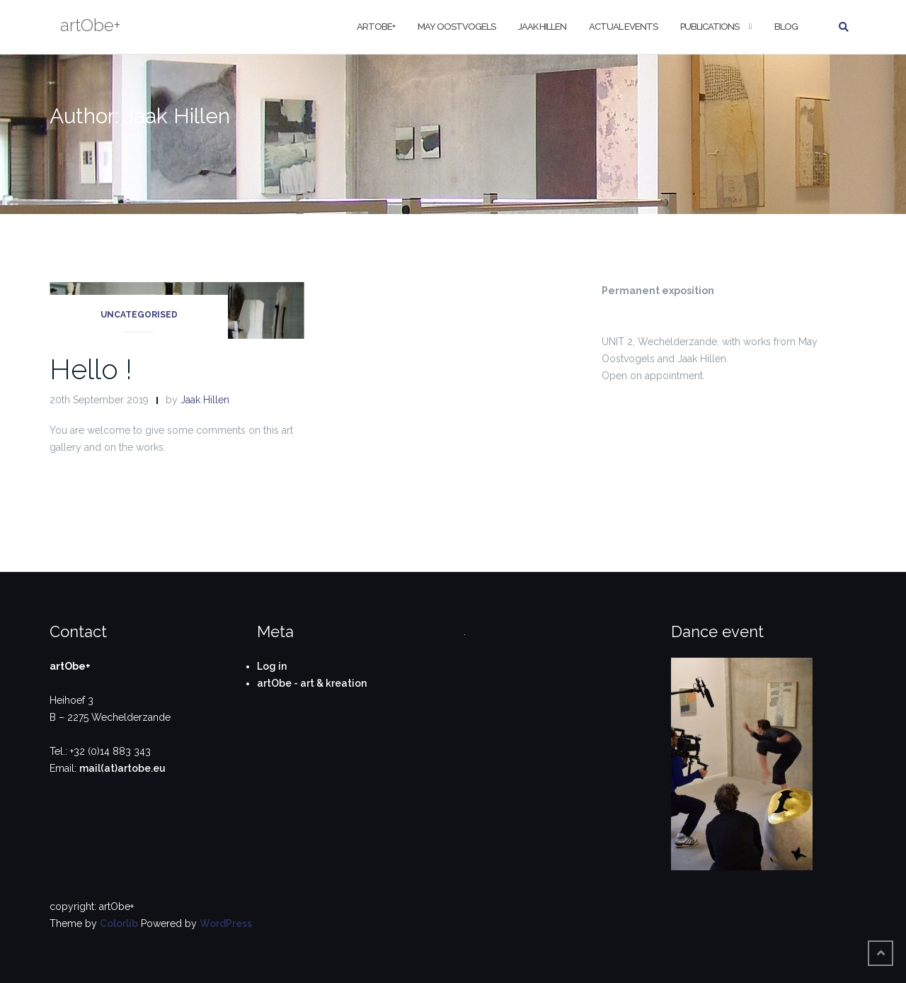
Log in (272, 666)
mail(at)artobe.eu (122, 768)
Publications (709, 26)
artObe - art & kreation (312, 683)
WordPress (226, 923)
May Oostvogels (456, 26)
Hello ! (91, 369)
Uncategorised (139, 315)
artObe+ (376, 26)
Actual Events (623, 26)
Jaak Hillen (542, 26)
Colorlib (119, 923)
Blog (786, 26)
